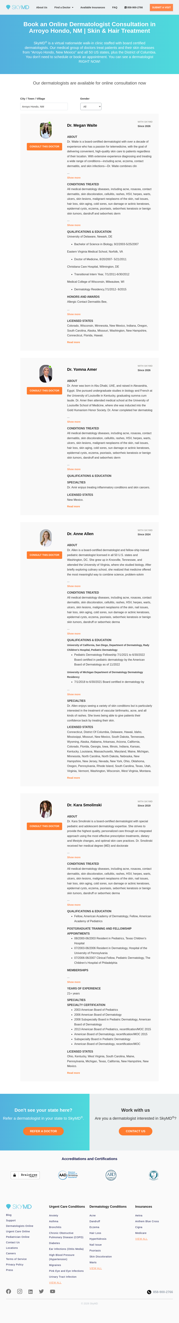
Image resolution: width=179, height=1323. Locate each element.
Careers (11, 1253)
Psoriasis (95, 1250)
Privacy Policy (14, 1264)
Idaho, (138, 732)
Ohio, (127, 761)
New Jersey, (90, 761)
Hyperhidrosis (98, 1238)
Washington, (118, 330)
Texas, (139, 766)
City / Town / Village (32, 98)
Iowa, (106, 746)
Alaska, (92, 330)
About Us (41, 7)
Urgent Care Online (18, 1231)
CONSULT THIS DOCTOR (44, 146)
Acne (93, 1215)
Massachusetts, (104, 751)
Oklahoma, (138, 761)
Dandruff (95, 1221)
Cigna (138, 1227)
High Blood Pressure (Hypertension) (62, 1257)
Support (11, 1220)
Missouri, (103, 330)
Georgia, (96, 746)
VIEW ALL (55, 1282)
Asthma (53, 1221)
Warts (93, 1262)
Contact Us (13, 1242)
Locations (12, 1247)
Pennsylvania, (87, 766)
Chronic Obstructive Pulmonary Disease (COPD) (66, 1235)
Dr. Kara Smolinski (84, 805)
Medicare (141, 1233)
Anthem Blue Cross (147, 1221)
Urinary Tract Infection (63, 1276)
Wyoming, (73, 741)
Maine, (132, 751)
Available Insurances (92, 7)
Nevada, (104, 761)
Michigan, (143, 751)
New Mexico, (117, 325)
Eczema (94, 1227)
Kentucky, (73, 751)
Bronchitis (55, 1227)
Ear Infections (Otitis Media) (66, 1249)
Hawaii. (98, 335)
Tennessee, (137, 736)
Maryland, (121, 751)
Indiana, (131, 325)
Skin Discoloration (101, 1256)
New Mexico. (75, 499)
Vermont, (84, 770)
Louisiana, (87, 751)
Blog (9, 1215)
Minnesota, (102, 325)
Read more (73, 342)
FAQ (114, 7)
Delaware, (117, 732)
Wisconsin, (87, 325)
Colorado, (73, 325)
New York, (117, 761)
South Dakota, (121, 736)
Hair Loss (95, 1233)
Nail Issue (96, 1244)
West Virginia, (130, 770)
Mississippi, (74, 736)
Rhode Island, (106, 766)
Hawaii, (129, 732)
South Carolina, (77, 330)
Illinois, (114, 746)
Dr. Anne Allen (80, 534)
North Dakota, (111, 756)
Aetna (138, 1215)
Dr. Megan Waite (82, 125)
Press (9, 1270)
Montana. (145, 770)
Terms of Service (16, 1259)
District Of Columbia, (97, 732)
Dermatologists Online (19, 1226)
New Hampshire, (136, 330)
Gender (85, 98)
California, (134, 741)
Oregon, (142, 325)
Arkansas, (109, 741)
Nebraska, (127, 756)
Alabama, (96, 741)
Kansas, (135, 746)
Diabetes (54, 1243)
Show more (73, 177)
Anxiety (53, 1215)
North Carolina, (92, 756)
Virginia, (72, 770)
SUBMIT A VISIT (161, 7)
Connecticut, (75, 335)
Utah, (147, 766)
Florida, (89, 335)
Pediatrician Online (17, 1236)
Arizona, (121, 741)
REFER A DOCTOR (43, 1131)
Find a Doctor (64, 7)
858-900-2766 (133, 7)
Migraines (55, 1265)
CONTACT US (135, 1131)
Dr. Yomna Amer (82, 369)
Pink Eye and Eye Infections (66, 1271)
